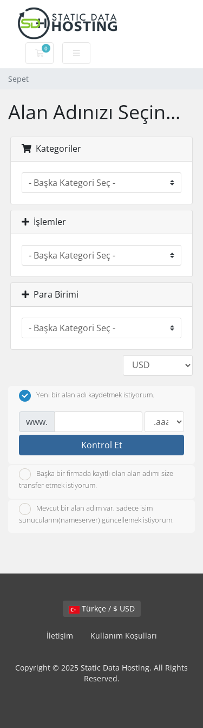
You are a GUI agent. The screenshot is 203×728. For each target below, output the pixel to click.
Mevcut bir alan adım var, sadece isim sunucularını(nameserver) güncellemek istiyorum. (96, 514)
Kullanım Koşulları (123, 635)
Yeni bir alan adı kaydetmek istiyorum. (86, 396)
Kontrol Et (101, 445)
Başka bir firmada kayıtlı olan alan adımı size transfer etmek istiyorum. (96, 479)
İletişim (60, 635)
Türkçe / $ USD (102, 608)
